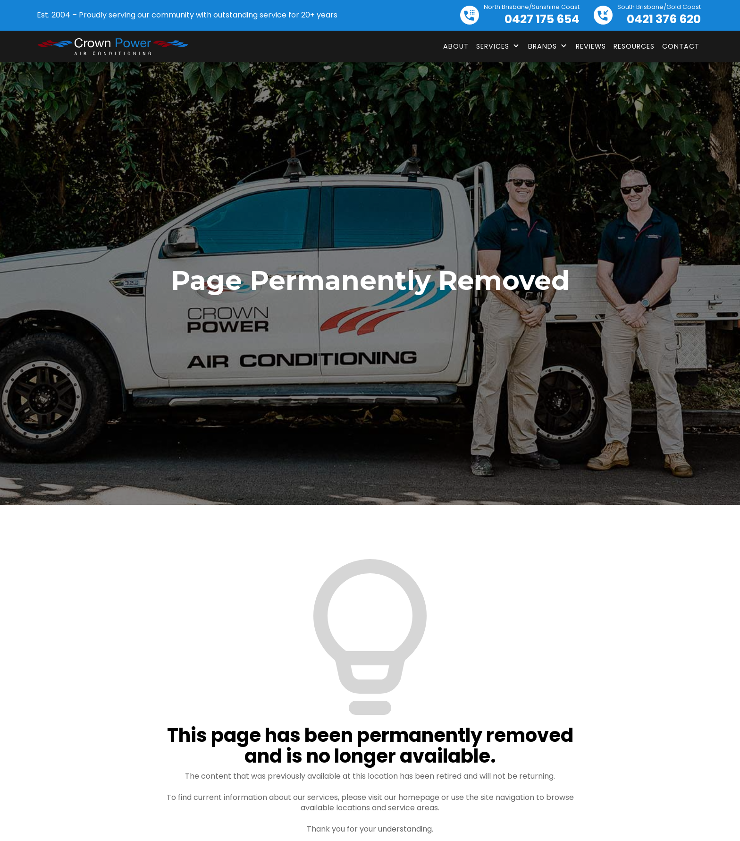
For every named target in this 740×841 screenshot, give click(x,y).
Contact (680, 46)
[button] (498, 46)
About (456, 46)
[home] (112, 47)
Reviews (591, 46)
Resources (634, 46)
